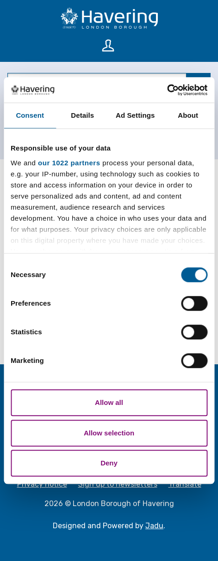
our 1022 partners (69, 163)
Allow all (109, 402)
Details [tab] (82, 115)
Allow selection (109, 433)
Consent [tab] (30, 115)
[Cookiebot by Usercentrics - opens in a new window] (166, 90)
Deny (109, 463)
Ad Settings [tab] (135, 115)
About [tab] (188, 115)
